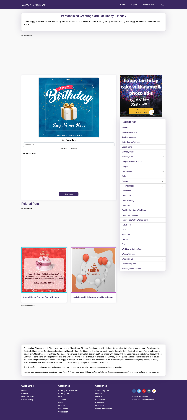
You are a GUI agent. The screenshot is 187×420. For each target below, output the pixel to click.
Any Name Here (68, 140)
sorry (124, 245)
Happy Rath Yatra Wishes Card (135, 220)
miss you (126, 235)
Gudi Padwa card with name (134, 210)
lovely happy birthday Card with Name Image (93, 297)
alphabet (126, 127)
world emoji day (129, 264)
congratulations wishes (132, 162)
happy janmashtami (131, 215)
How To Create (27, 396)
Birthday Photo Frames (131, 269)
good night (127, 206)
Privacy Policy (27, 399)
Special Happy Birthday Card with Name (41, 297)
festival (125, 181)
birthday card (127, 157)
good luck (126, 196)
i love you (126, 225)
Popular (134, 4)
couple (125, 166)
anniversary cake (129, 132)
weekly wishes (128, 254)
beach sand (127, 147)
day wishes (127, 171)
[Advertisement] (92, 55)
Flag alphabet (128, 186)
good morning (128, 201)
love (124, 230)
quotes (125, 240)
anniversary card (129, 137)
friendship (126, 191)
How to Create (149, 4)
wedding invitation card (132, 249)
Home (122, 4)
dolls (124, 176)
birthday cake (128, 152)
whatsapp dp (127, 259)
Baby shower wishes (131, 142)
